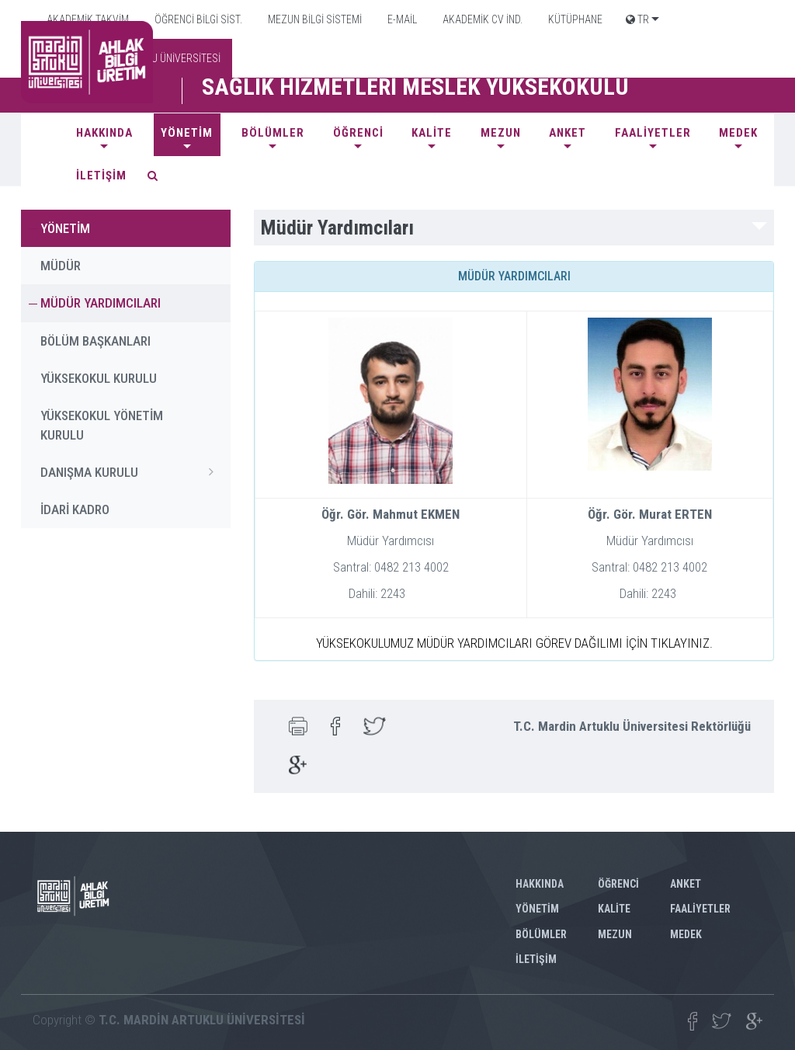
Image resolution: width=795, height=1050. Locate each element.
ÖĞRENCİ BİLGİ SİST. (197, 19)
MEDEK (738, 133)
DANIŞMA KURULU (131, 471)
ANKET (567, 133)
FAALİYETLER (653, 133)
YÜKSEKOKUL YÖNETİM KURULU (101, 425)
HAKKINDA (104, 133)
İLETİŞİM (101, 176)
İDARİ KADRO (74, 509)
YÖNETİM (187, 133)
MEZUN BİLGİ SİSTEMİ (314, 19)
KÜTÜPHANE (574, 19)
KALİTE (431, 133)
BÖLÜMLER (272, 133)
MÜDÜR (60, 265)
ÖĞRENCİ (358, 133)
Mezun (501, 133)
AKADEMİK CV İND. (481, 19)
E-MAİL (401, 19)
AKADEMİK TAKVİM (86, 19)
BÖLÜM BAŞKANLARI (95, 341)
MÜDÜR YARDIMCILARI (100, 303)
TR (637, 19)
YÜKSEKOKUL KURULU (98, 378)
